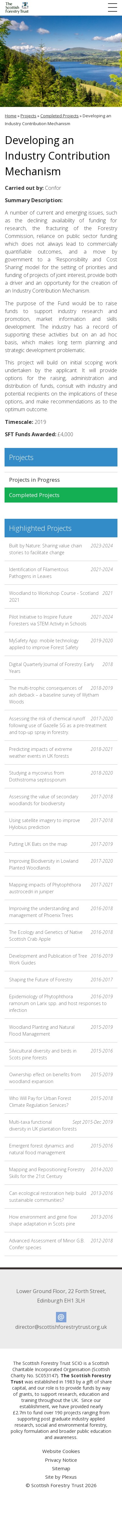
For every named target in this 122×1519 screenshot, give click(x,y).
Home (11, 116)
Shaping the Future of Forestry (61, 979)
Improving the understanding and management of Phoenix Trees (61, 911)
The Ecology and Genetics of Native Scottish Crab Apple (61, 935)
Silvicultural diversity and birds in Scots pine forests (61, 1054)
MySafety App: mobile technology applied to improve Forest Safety (61, 643)
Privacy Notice (61, 1460)
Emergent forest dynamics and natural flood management (61, 1149)
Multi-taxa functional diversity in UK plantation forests (61, 1125)
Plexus (69, 1476)
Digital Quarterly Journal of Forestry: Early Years (61, 667)
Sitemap (61, 1468)
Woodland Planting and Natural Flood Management (61, 1030)
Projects (28, 116)
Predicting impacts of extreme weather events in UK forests (61, 752)
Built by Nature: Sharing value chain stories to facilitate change (61, 549)
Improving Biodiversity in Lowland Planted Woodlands (61, 864)
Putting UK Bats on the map (61, 844)
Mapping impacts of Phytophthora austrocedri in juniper (61, 888)
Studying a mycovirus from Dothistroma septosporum (61, 776)
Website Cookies (61, 1451)
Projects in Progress (34, 479)
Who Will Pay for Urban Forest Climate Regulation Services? (61, 1101)
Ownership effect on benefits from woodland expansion (61, 1077)
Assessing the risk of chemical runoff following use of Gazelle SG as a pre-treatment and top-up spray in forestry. (61, 725)
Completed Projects (59, 116)
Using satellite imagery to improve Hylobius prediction (61, 823)
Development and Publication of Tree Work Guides (61, 959)
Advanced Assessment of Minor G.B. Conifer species (61, 1244)
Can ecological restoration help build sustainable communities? (61, 1196)
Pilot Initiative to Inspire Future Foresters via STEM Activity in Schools (61, 620)
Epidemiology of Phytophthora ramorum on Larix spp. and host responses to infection (61, 1003)
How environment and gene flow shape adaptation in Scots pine (61, 1220)
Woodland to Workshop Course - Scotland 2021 (61, 596)
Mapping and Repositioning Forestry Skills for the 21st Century (61, 1172)
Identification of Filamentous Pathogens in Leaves (61, 572)
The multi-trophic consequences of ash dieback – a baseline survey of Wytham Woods (61, 695)
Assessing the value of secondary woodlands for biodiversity (61, 799)
